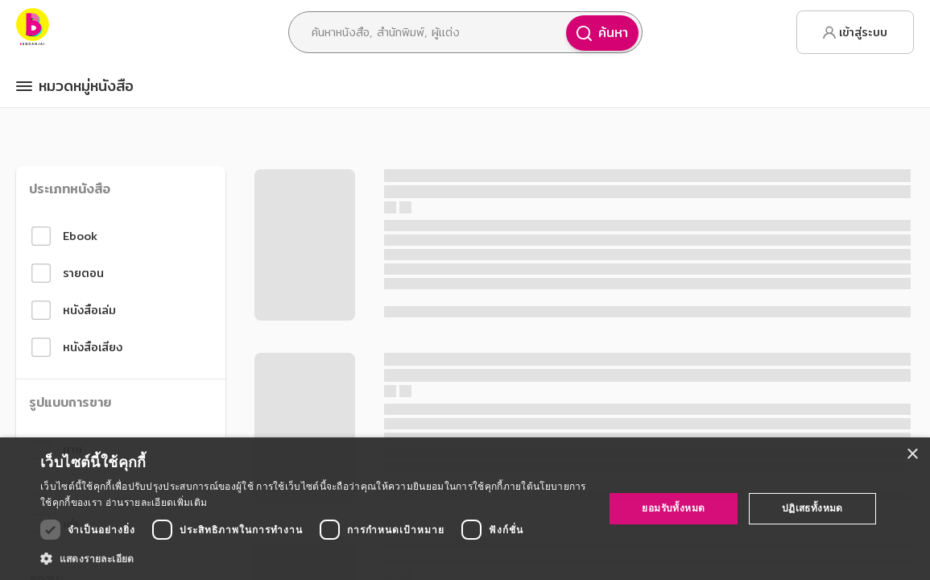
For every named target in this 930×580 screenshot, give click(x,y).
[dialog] (465, 508)
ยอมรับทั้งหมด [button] (673, 508)
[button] (313, 558)
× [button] (912, 455)
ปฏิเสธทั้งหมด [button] (812, 508)
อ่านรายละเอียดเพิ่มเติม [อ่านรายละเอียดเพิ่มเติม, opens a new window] (156, 502)
